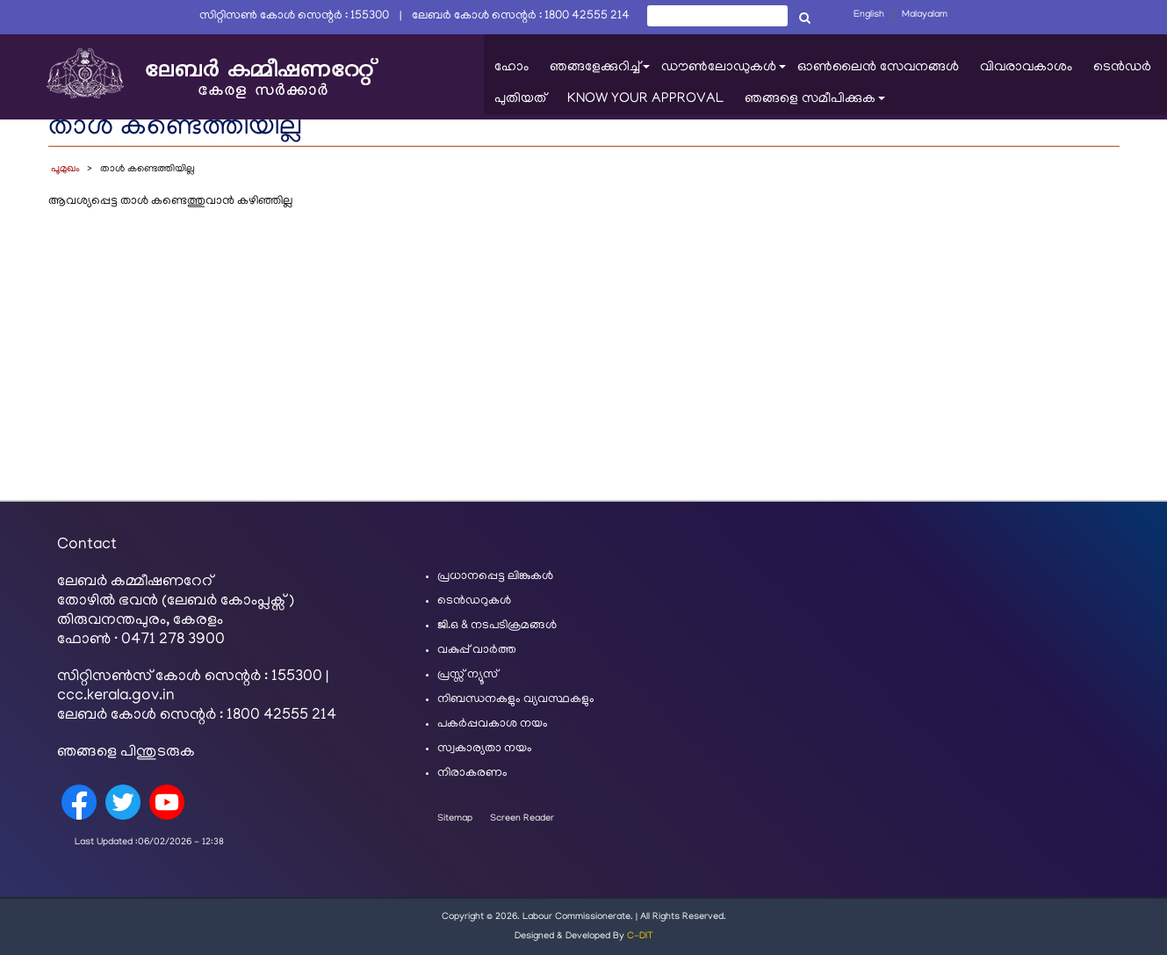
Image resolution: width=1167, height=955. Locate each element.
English (869, 15)
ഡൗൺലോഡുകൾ (724, 71)
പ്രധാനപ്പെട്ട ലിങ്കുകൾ (495, 576)
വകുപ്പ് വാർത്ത (476, 650)
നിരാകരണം (472, 773)
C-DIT (640, 936)
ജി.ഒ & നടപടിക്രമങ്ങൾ (497, 626)
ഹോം (511, 68)
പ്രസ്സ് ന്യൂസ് (467, 675)
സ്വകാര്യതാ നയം (484, 749)
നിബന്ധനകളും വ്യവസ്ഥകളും (515, 699)
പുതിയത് (520, 99)
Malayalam (924, 15)
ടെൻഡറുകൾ (474, 601)
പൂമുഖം (65, 169)
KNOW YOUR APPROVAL (645, 99)
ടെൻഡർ (1122, 68)
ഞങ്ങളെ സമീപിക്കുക (815, 103)
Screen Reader (522, 819)
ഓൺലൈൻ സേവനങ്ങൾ (878, 68)
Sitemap (454, 819)
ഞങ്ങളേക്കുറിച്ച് (600, 71)
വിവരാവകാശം (1026, 68)
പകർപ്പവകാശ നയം (492, 724)
